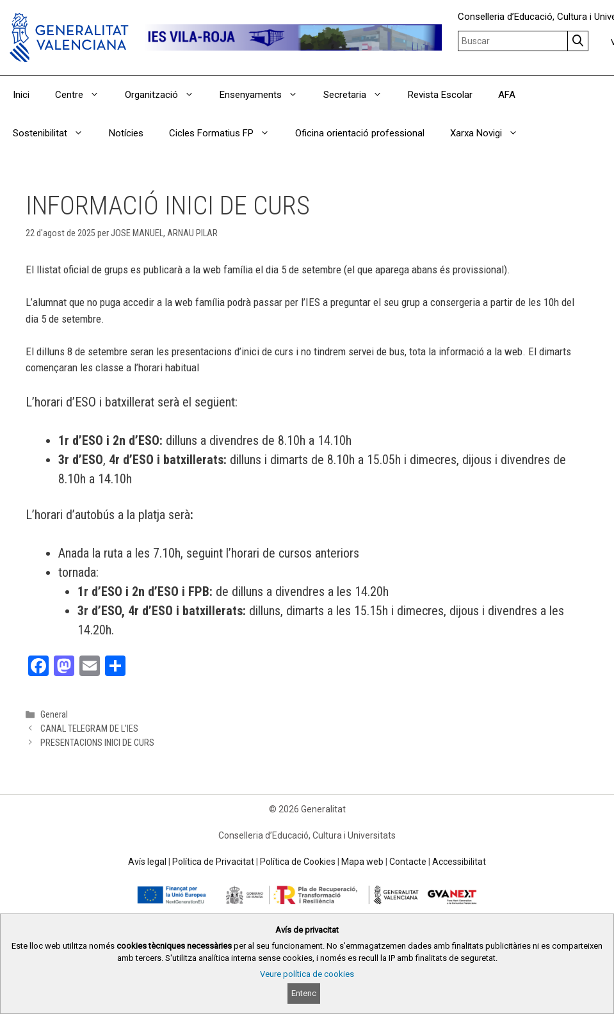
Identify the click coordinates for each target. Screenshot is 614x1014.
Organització (166, 95)
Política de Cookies (297, 862)
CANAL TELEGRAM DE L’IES (89, 728)
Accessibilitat (459, 862)
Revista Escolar (440, 95)
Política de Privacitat (213, 862)
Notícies (126, 133)
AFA (506, 95)
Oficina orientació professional (359, 133)
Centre (83, 95)
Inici (21, 95)
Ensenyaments (265, 95)
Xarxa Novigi (490, 133)
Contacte (407, 862)
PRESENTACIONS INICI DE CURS (97, 742)
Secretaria (359, 95)
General (54, 714)
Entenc (303, 993)
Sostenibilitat (54, 133)
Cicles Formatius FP (225, 133)
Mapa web (362, 862)
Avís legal (147, 862)
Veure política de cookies (307, 974)
